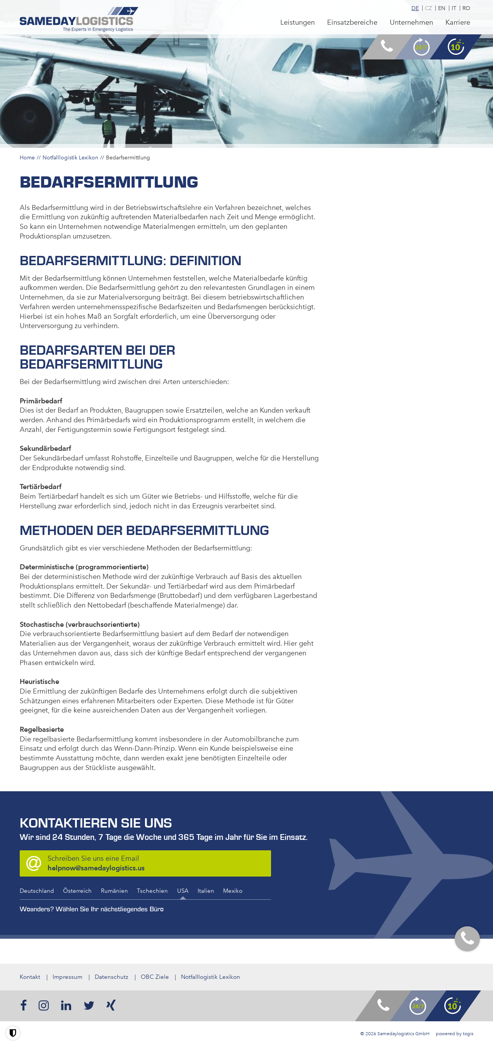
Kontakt (30, 976)
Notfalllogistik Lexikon (70, 157)
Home (27, 157)
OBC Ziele (155, 976)
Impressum (67, 976)
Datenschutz (111, 976)
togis (468, 1033)
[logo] (80, 19)
